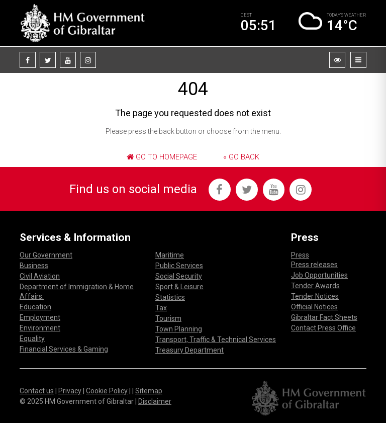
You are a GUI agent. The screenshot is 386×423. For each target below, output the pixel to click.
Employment (40, 317)
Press (300, 255)
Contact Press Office (323, 328)
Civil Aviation (40, 276)
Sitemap (148, 391)
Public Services (179, 266)
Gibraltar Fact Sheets (324, 317)
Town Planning (178, 329)
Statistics (170, 297)
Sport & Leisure (179, 287)
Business (34, 266)
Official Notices (314, 307)
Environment (40, 328)
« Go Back (241, 156)
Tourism (168, 318)
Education (35, 307)
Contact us (37, 391)
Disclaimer (154, 401)
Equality (32, 338)
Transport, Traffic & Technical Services (215, 339)
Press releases (314, 265)
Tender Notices (315, 296)
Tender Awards (315, 286)
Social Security (178, 276)
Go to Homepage (162, 156)
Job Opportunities (319, 275)
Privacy (69, 391)
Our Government (46, 255)
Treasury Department (189, 350)
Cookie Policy (107, 391)
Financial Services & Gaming (64, 349)
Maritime (169, 255)
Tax (161, 308)
